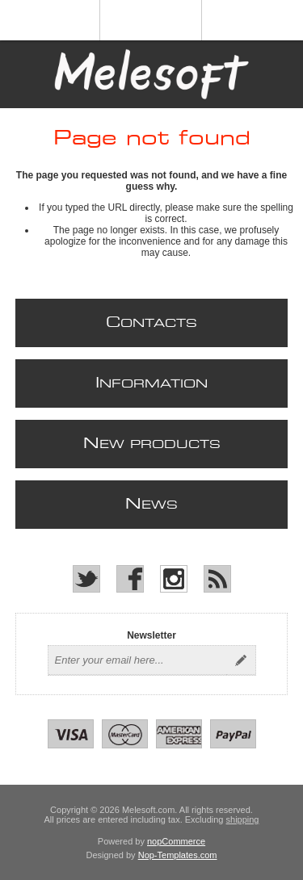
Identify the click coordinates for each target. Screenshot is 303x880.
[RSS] (217, 579)
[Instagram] (174, 579)
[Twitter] (86, 579)
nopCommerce (176, 841)
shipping (242, 819)
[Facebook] (130, 579)
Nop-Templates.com (177, 855)
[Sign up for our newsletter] (137, 660)
